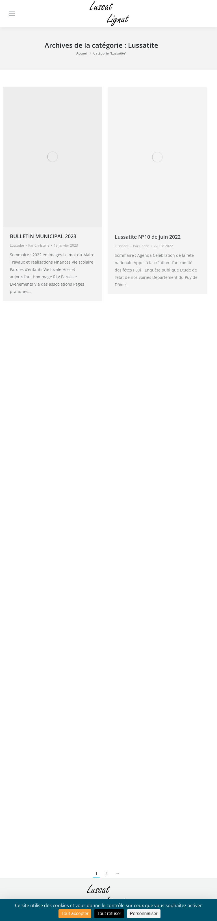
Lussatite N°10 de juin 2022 (148, 236)
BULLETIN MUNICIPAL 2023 (43, 236)
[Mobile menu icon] (11, 13)
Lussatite (17, 245)
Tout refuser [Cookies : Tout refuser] (109, 913)
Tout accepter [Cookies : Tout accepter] (74, 913)
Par (38, 245)
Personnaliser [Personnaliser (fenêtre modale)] (144, 913)
